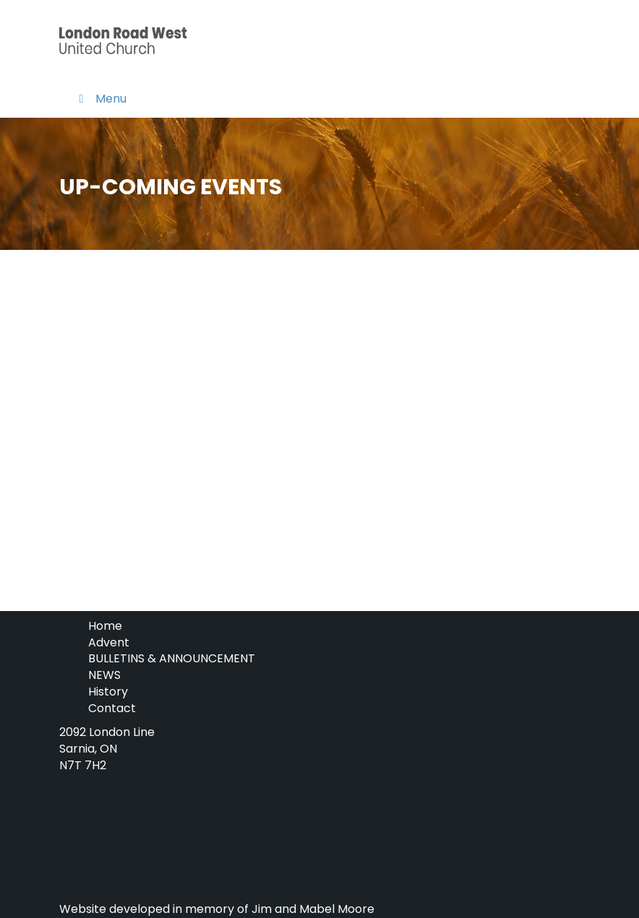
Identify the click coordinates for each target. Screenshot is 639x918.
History (108, 691)
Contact (112, 708)
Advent (108, 642)
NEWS (104, 675)
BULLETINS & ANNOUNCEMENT (171, 658)
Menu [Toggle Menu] (100, 98)
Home (105, 626)
